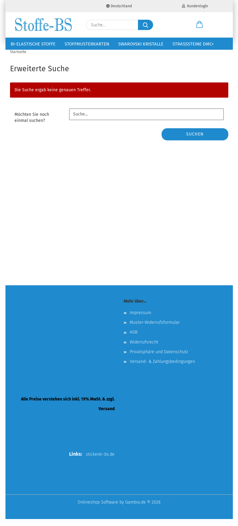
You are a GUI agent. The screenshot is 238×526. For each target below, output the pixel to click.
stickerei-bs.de (100, 461)
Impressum (140, 319)
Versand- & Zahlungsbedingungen (162, 368)
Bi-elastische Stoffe (33, 44)
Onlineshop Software (98, 509)
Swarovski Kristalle (140, 44)
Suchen (195, 141)
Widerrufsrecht (144, 349)
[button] (199, 25)
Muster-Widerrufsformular (155, 329)
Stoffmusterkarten (87, 44)
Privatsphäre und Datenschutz (159, 358)
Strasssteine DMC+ (193, 44)
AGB (133, 339)
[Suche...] (145, 25)
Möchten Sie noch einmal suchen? (32, 124)
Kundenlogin (195, 6)
